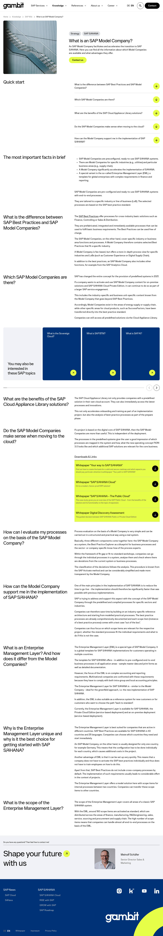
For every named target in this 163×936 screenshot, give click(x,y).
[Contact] (152, 6)
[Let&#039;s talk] (66, 853)
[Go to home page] (122, 917)
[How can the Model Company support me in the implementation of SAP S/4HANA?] (117, 140)
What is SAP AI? (134, 335)
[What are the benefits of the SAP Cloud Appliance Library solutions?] (117, 113)
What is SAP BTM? (96, 335)
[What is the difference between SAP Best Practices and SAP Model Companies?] (117, 86)
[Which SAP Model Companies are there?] (117, 100)
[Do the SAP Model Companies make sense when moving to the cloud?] (117, 126)
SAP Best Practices (89, 216)
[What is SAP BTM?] (113, 373)
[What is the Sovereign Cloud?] (73, 373)
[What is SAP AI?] (152, 373)
